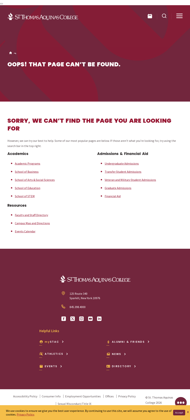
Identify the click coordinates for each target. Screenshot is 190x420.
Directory (121, 366)
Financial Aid (113, 196)
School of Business (27, 171)
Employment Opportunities (83, 396)
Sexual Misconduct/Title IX (74, 404)
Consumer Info (51, 396)
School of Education (27, 188)
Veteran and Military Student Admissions (130, 180)
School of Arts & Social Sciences (35, 180)
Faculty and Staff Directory (31, 215)
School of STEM (25, 196)
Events (50, 366)
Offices (109, 396)
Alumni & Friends (128, 342)
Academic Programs (27, 163)
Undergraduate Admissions (122, 163)
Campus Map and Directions (32, 223)
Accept (179, 412)
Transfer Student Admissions (123, 171)
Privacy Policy (127, 396)
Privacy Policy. (26, 414)
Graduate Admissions (118, 188)
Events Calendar (25, 231)
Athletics (53, 354)
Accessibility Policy (25, 396)
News (116, 354)
